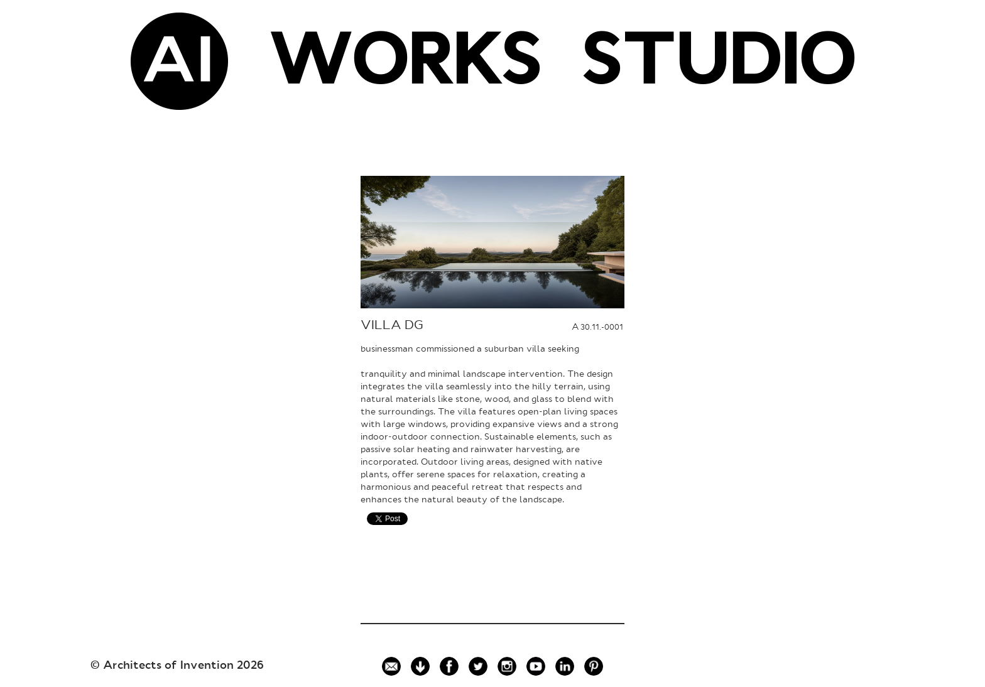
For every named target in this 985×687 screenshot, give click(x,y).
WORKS (404, 65)
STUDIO (717, 65)
